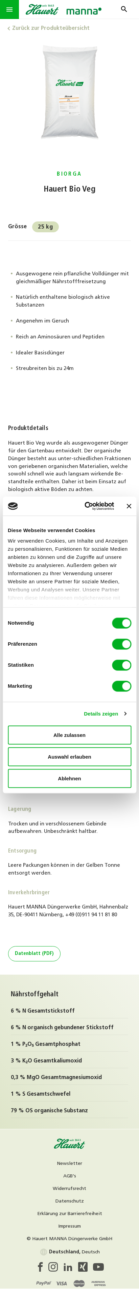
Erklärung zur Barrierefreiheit (69, 1213)
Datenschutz (69, 1201)
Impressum (69, 1226)
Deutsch (70, 1252)
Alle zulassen (69, 735)
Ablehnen (69, 778)
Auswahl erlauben (69, 756)
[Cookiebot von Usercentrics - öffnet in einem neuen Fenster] (86, 506)
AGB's (69, 1176)
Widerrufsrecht (69, 1188)
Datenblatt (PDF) (34, 953)
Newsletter (69, 1163)
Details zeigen (101, 714)
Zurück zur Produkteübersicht (51, 28)
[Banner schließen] (128, 506)
